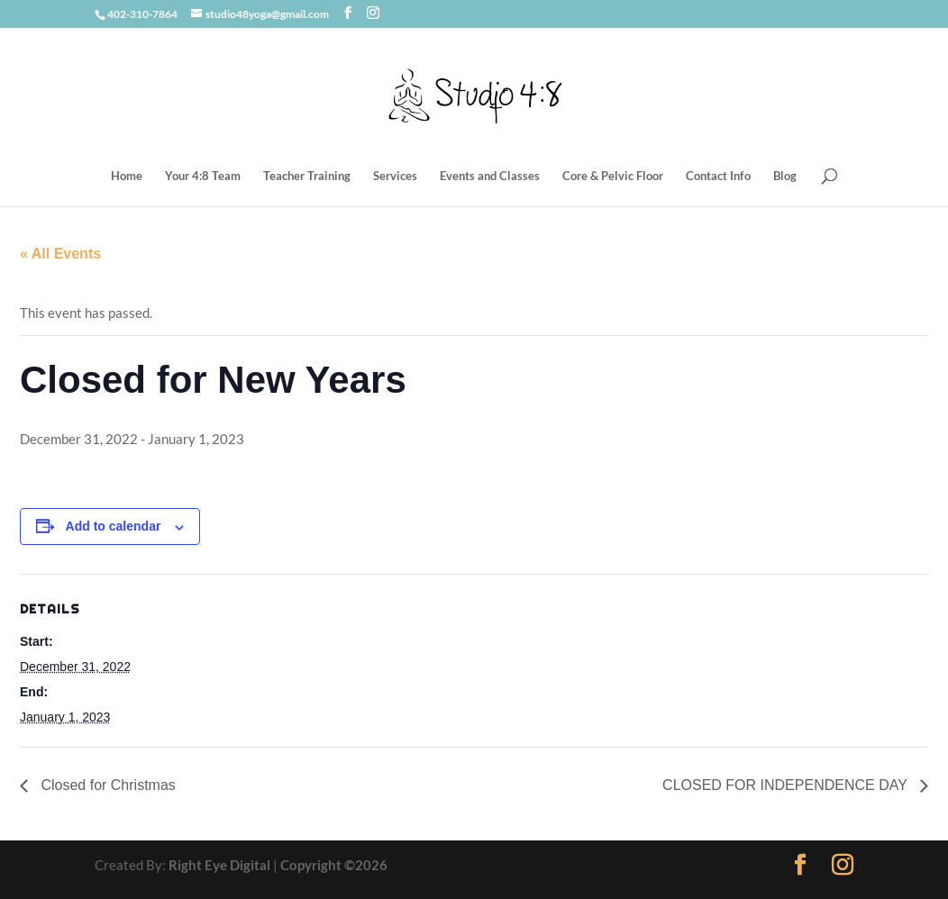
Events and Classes (490, 176)
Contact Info (718, 176)
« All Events (60, 253)
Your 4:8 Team (203, 176)
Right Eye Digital (219, 865)
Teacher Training (307, 176)
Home (126, 176)
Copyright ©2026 (333, 865)
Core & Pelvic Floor (612, 176)
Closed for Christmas (106, 785)
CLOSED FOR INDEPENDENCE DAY (786, 785)
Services (395, 176)
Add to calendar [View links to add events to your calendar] (113, 526)
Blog (785, 176)
